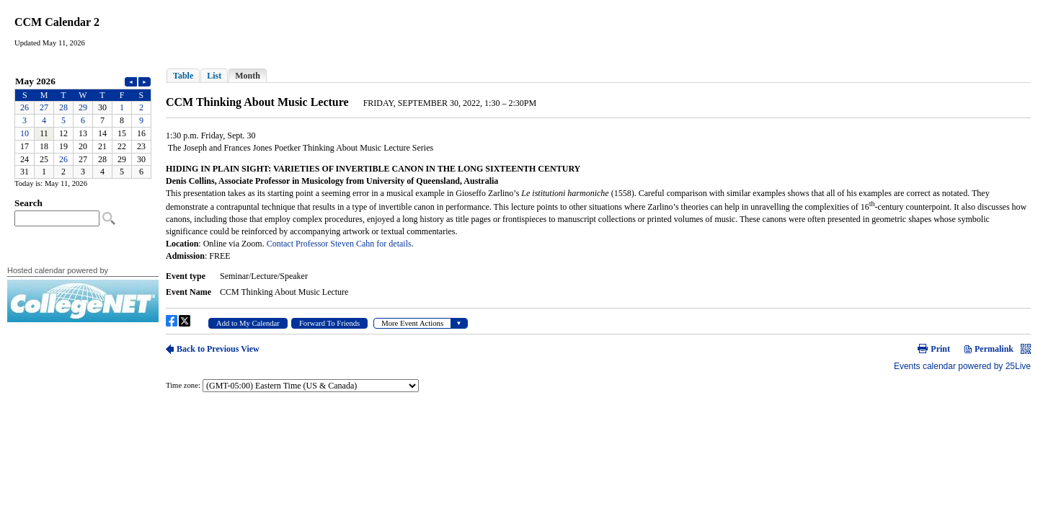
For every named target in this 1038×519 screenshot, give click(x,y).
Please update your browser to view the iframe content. (82, 126)
